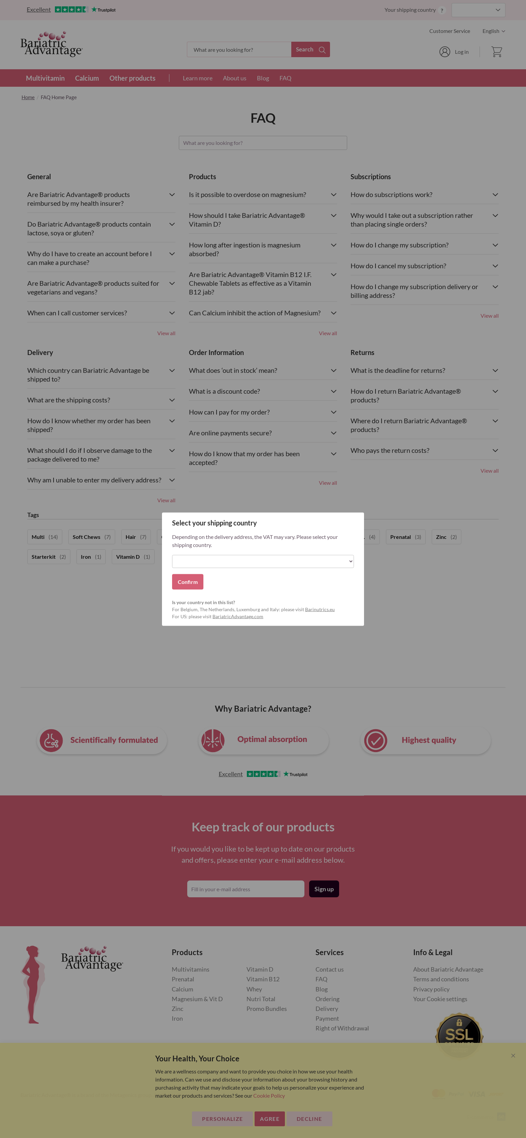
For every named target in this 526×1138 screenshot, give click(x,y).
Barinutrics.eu (320, 609)
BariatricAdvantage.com (237, 616)
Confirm (188, 581)
